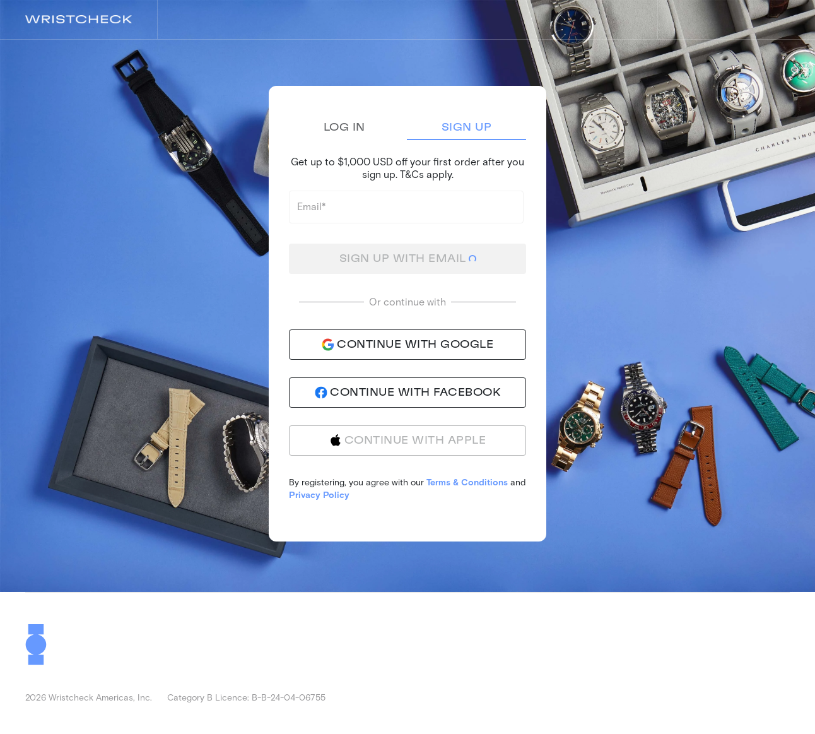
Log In (344, 127)
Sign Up (467, 127)
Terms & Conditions (467, 482)
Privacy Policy (319, 494)
